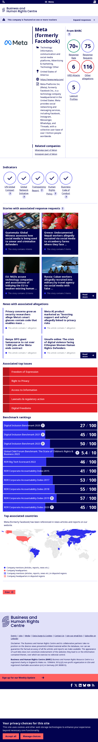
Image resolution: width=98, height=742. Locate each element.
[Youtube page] (89, 685)
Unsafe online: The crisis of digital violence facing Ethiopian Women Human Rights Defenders (59, 344)
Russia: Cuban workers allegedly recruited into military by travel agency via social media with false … (59, 282)
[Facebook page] (72, 685)
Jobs (21, 635)
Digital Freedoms (21, 408)
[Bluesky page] (85, 685)
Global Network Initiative (23, 190)
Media (27, 635)
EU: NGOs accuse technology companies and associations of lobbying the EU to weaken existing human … (21, 282)
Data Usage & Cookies (42, 635)
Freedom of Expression (24, 371)
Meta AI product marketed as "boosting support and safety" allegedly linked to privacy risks (60, 317)
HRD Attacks (73, 75)
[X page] (76, 685)
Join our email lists (74, 635)
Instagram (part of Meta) (46, 154)
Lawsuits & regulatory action (27, 399)
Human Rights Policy (51, 190)
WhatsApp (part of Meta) (46, 150)
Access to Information (24, 390)
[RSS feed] (94, 685)
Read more (88, 295)
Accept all (10, 736)
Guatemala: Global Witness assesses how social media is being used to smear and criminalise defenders (21, 238)
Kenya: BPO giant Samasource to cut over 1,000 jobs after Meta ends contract (20, 344)
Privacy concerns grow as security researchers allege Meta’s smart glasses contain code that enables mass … (21, 317)
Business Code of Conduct (66, 190)
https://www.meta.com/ (52, 79)
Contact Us (59, 635)
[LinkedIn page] (81, 685)
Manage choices (32, 736)
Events (14, 635)
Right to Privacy (20, 380)
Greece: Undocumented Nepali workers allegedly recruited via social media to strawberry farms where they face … (59, 238)
